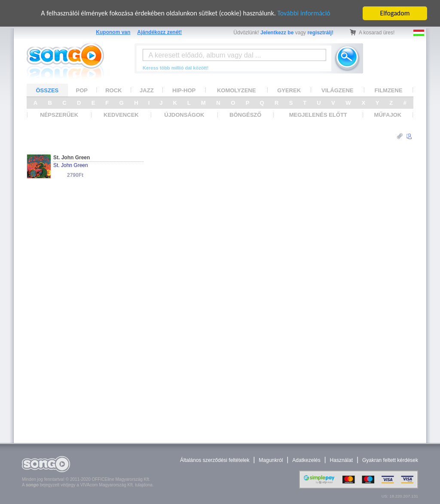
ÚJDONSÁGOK (184, 115)
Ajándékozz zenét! (159, 32)
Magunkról (271, 460)
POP (82, 90)
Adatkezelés (306, 460)
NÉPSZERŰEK (59, 115)
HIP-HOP (184, 90)
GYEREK (289, 90)
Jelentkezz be (276, 33)
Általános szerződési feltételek (214, 460)
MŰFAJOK (388, 115)
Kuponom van (113, 32)
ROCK (113, 90)
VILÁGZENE (337, 90)
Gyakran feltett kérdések (390, 460)
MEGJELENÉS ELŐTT (318, 115)
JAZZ (147, 90)
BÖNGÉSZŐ (245, 115)
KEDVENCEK (121, 115)
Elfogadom (395, 13)
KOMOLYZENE (236, 90)
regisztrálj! (320, 33)
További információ (303, 13)
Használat (341, 460)
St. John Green (71, 158)
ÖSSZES (47, 90)
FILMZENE (389, 90)
